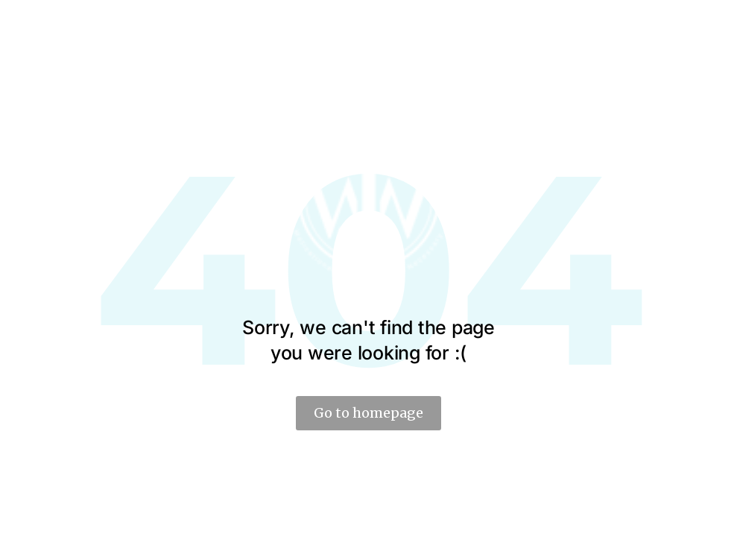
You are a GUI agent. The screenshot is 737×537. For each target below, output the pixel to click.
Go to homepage (368, 412)
